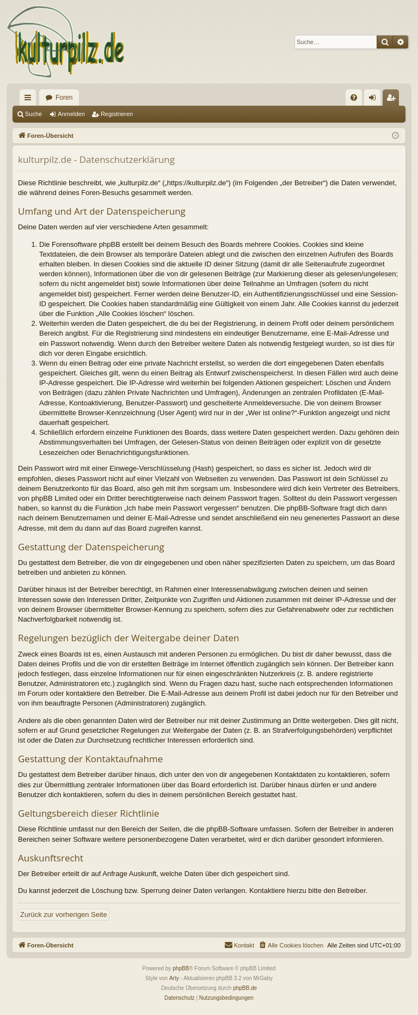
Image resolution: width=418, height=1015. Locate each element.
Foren (64, 97)
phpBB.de (245, 988)
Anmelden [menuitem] (374, 100)
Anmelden (71, 114)
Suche (33, 114)
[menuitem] (354, 97)
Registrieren (117, 114)
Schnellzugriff (30, 100)
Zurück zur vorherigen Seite (63, 914)
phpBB (181, 968)
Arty (174, 978)
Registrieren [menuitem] (393, 100)
